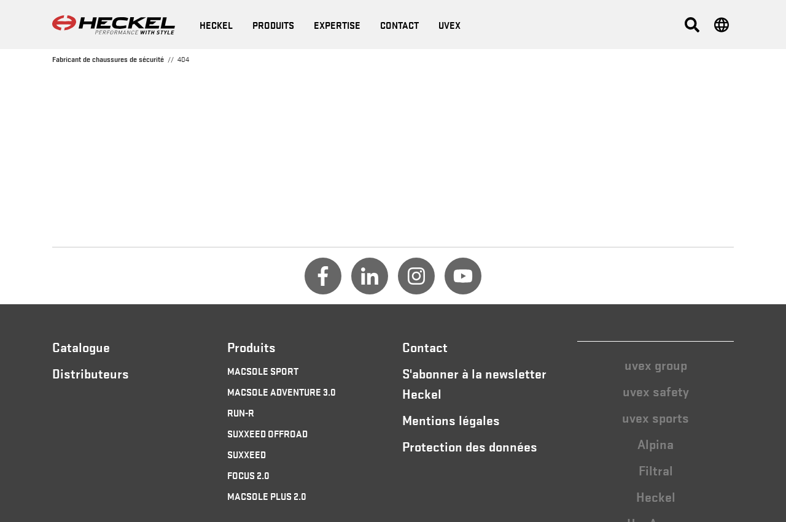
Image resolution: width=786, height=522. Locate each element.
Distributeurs (90, 373)
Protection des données (469, 446)
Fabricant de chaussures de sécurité (108, 58)
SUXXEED (246, 454)
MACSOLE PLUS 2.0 (266, 495)
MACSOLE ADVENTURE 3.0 (281, 391)
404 (183, 58)
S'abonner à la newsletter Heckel (474, 383)
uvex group (656, 364)
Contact (425, 346)
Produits (273, 24)
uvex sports (655, 417)
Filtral (656, 469)
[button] (692, 24)
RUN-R (240, 412)
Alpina (655, 443)
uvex (449, 24)
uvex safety (656, 390)
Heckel (655, 496)
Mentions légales (451, 419)
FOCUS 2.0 (248, 474)
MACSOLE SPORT (262, 370)
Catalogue (81, 346)
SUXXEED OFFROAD (267, 433)
